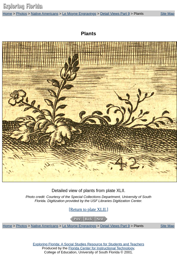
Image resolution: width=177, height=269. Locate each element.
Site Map (167, 14)
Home (7, 14)
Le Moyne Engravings (79, 14)
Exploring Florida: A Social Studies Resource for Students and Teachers (88, 244)
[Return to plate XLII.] (88, 209)
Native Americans (44, 14)
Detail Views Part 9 (115, 14)
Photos (21, 14)
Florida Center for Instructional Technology (101, 248)
